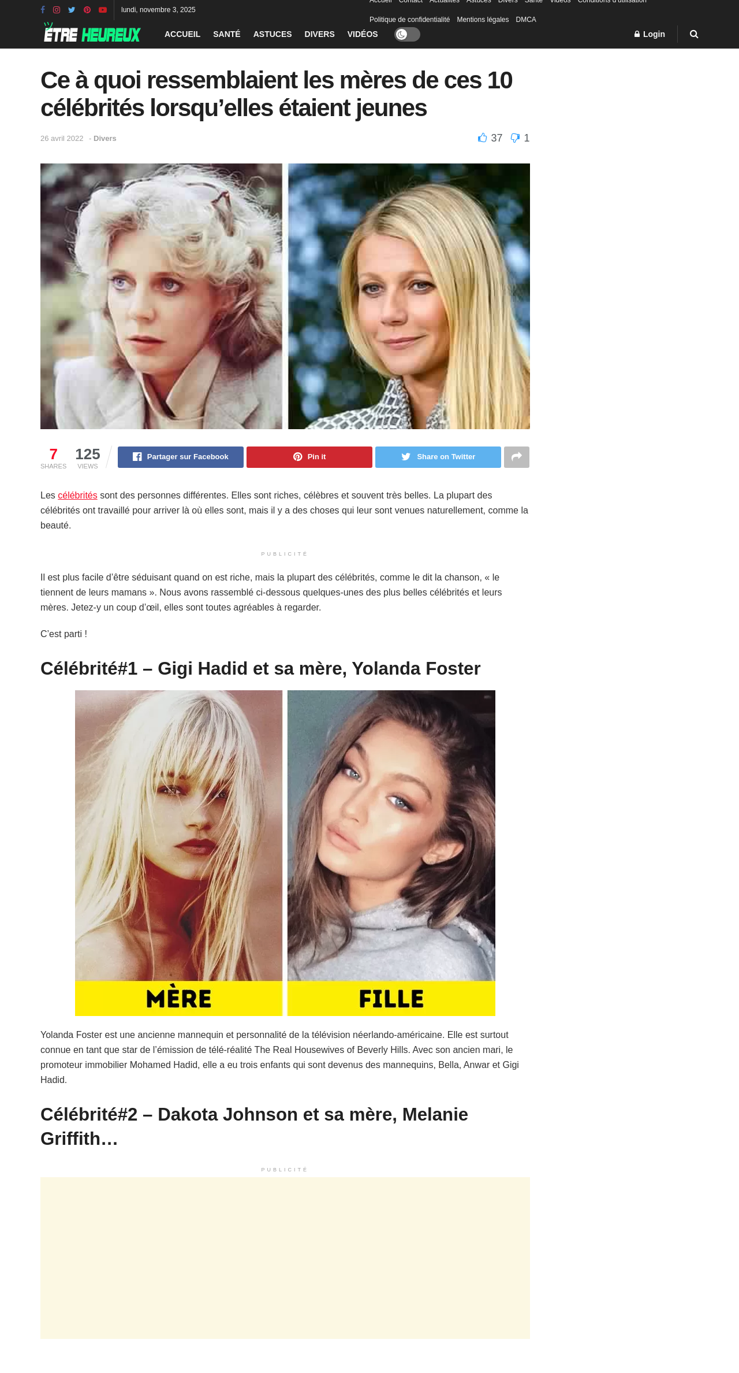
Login (650, 34)
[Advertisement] (285, 1258)
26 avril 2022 (61, 138)
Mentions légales (483, 20)
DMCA (526, 20)
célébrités (77, 496)
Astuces (272, 34)
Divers (320, 34)
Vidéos (363, 34)
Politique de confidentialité (410, 20)
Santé (226, 34)
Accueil (182, 34)
